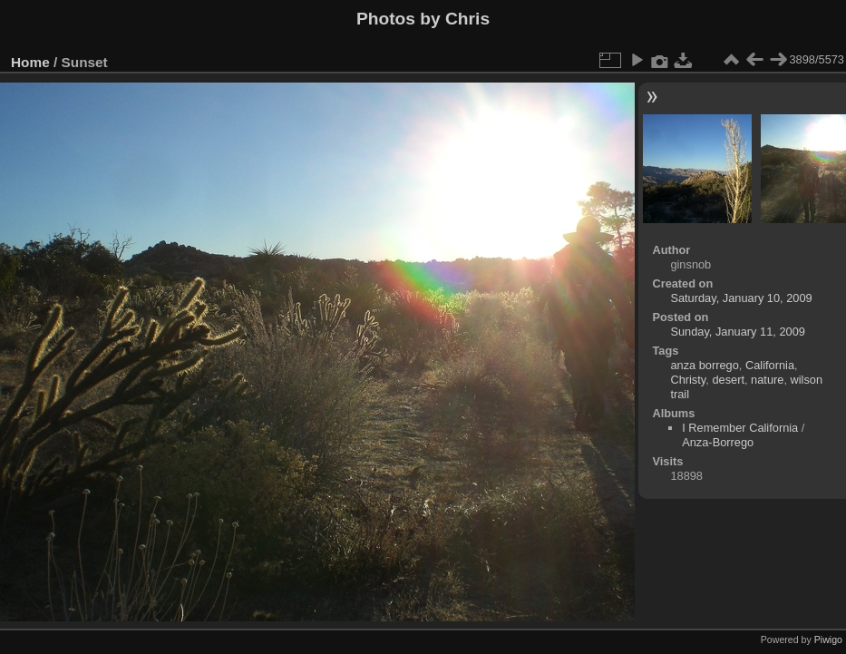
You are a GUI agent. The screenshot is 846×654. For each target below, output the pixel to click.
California (769, 365)
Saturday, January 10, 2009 (741, 298)
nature (767, 379)
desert (728, 379)
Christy (687, 379)
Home (30, 62)
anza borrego (704, 365)
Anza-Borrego (718, 442)
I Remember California (740, 427)
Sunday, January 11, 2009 (737, 331)
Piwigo (828, 639)
